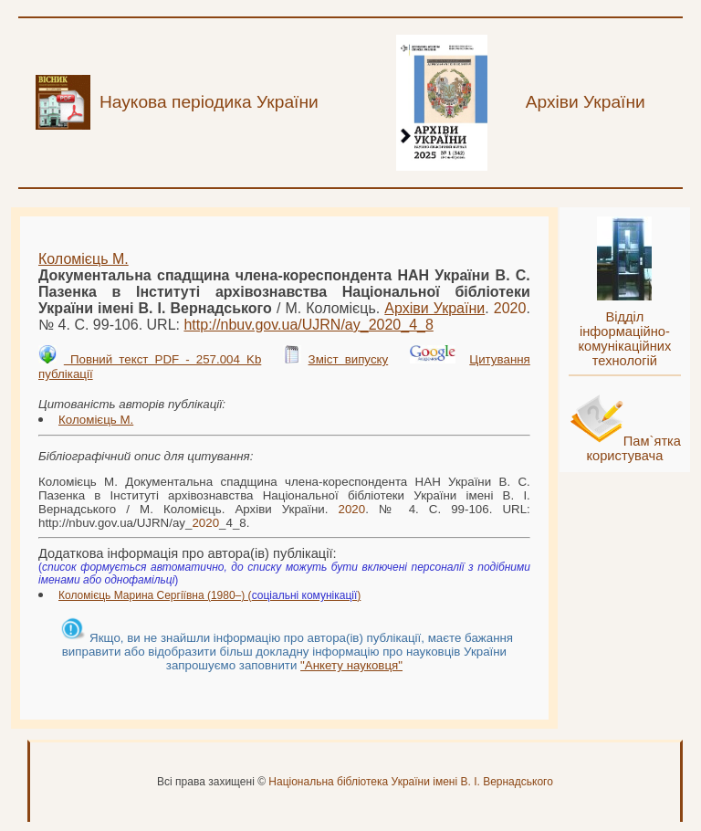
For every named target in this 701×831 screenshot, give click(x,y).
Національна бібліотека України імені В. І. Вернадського (410, 781)
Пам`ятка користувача (633, 448)
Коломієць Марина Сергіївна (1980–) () (209, 595)
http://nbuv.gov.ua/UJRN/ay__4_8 (308, 324)
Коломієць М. (83, 259)
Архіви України (434, 308)
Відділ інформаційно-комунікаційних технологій (624, 339)
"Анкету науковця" (351, 665)
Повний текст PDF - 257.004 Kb (162, 359)
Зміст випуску (349, 359)
